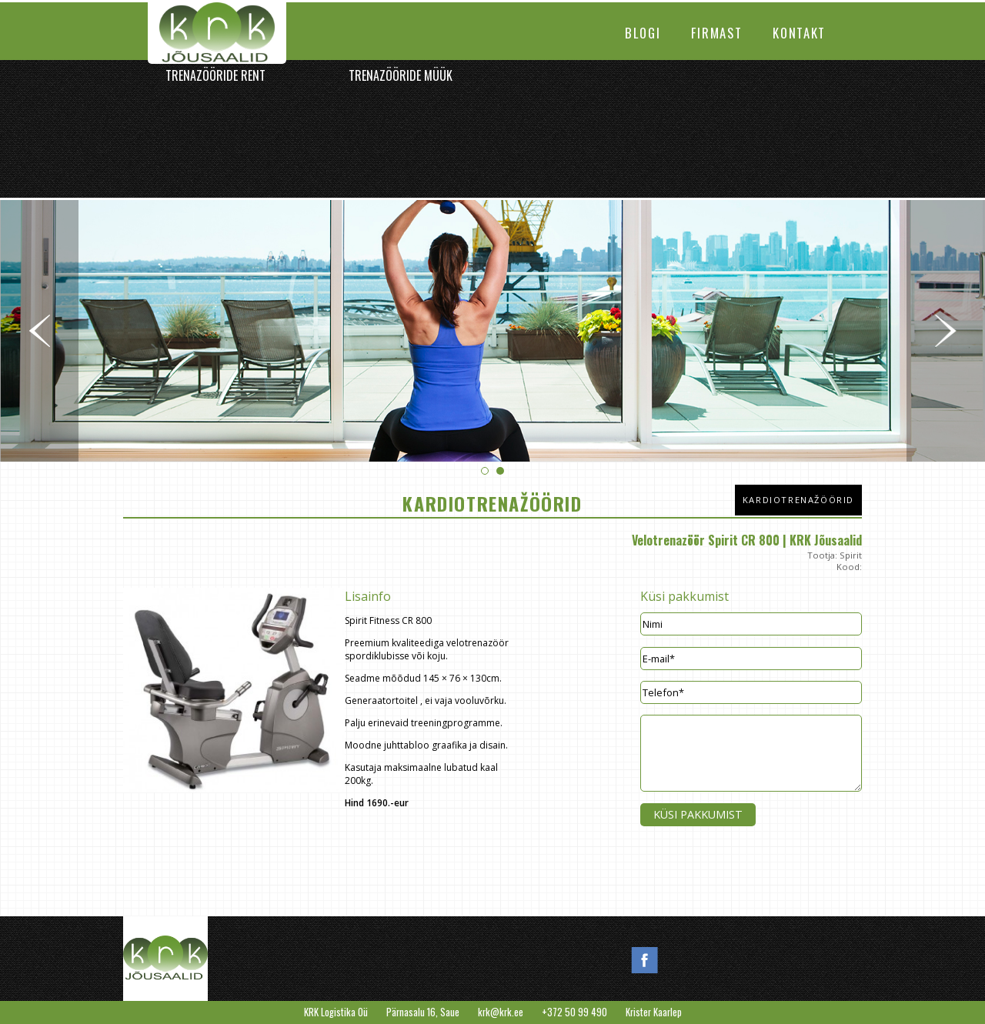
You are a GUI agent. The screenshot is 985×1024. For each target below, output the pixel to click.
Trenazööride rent (215, 75)
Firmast (716, 32)
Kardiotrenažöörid (798, 499)
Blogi (642, 32)
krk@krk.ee (500, 1012)
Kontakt (799, 32)
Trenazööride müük (400, 75)
